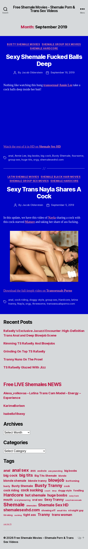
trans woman (62, 515)
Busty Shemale (61, 155)
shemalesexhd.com (52, 159)
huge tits (26, 159)
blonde (62, 475)
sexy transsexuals (73, 500)
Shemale (14, 505)
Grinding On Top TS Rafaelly (24, 351)
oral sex (37, 499)
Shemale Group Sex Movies (61, 44)
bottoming (72, 480)
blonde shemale (14, 480)
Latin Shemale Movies (23, 176)
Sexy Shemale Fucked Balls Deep (44, 60)
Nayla (20, 303)
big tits (26, 475)
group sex (14, 159)
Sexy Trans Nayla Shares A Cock (44, 192)
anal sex (20, 470)
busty (6, 486)
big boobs (33, 155)
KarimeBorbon (14, 406)
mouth (8, 499)
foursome (77, 155)
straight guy (76, 510)
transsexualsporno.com (61, 303)
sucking (18, 515)
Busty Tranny (48, 485)
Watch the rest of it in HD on (32, 147)
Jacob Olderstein (32, 72)
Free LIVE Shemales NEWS (32, 384)
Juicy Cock (74, 496)
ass (33, 470)
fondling (78, 490)
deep (54, 491)
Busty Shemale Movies (23, 44)
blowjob (56, 480)
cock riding (21, 299)
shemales (31, 505)
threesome (38, 303)
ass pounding (55, 471)
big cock (46, 155)
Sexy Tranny (54, 500)
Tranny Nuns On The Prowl (23, 359)
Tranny (44, 514)
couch (47, 491)
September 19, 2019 (62, 72)
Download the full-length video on (37, 291)
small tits (61, 510)
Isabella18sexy (14, 413)
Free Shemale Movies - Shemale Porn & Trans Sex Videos (44, 9)
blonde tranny (37, 480)
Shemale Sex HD (53, 505)
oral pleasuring (22, 500)
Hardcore (64, 299)
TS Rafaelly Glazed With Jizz (24, 367)
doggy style (36, 299)
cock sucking (32, 490)
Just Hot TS (7, 524)
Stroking (8, 515)
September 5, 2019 (62, 205)
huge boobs (57, 495)
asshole (41, 471)
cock (67, 486)
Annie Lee (20, 155)
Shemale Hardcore (44, 48)
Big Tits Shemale (46, 475)
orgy (36, 159)
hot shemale (35, 495)
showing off (48, 510)
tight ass (29, 515)
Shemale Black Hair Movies (60, 176)
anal (10, 155)
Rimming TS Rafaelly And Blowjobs (29, 343)
